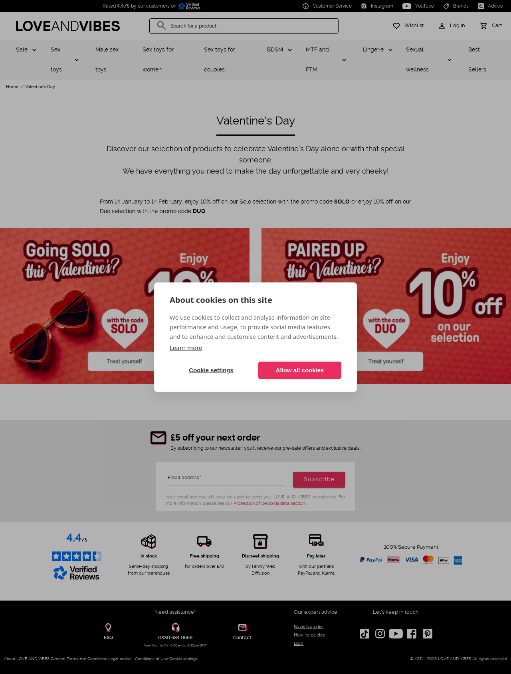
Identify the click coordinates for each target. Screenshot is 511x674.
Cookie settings (211, 370)
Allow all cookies (300, 370)
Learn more (186, 347)
